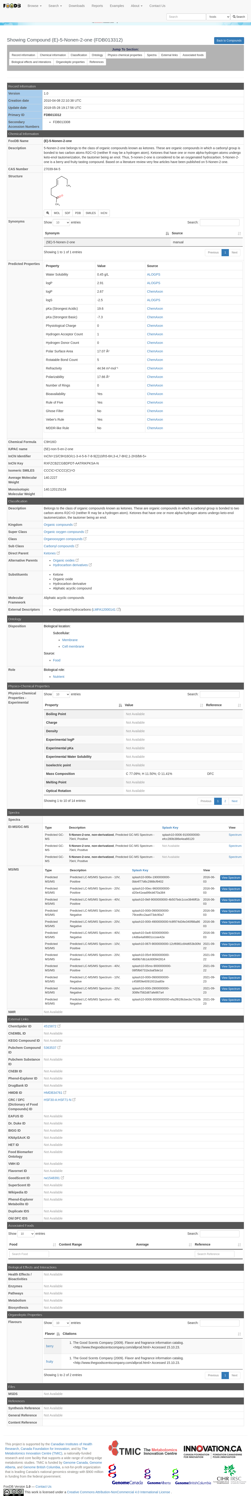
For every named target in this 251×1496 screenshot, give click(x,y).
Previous (213, 252)
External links (169, 55)
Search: (213, 222)
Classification (79, 55)
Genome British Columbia (41, 1467)
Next (234, 252)
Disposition (17, 626)
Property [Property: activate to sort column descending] (51, 705)
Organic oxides (66, 560)
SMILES (91, 213)
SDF (67, 213)
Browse (35, 6)
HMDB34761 (55, 1092)
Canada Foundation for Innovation (45, 1449)
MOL (57, 213)
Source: (49, 653)
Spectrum (235, 834)
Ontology (97, 55)
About (137, 6)
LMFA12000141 (106, 609)
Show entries (62, 222)
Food (56, 660)
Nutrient (58, 676)
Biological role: (54, 670)
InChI (104, 213)
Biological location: (57, 626)
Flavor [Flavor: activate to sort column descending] (50, 1333)
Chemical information (53, 55)
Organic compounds (60, 524)
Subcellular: (61, 633)
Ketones (52, 553)
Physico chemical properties (125, 55)
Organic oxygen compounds (66, 532)
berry (49, 1346)
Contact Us (157, 6)
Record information (23, 55)
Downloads (77, 6)
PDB (78, 213)
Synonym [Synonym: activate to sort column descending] (52, 233)
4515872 (52, 1026)
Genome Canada (75, 1462)
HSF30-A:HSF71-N (60, 1100)
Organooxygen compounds (65, 539)
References (97, 62)
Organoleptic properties (70, 62)
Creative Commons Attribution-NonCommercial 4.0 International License (119, 1492)
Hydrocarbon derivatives (72, 565)
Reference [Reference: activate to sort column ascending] (214, 705)
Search (55, 6)
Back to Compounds (229, 40)
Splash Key (170, 827)
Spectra (151, 55)
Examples (117, 6)
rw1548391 (54, 1178)
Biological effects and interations (31, 62)
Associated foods (193, 55)
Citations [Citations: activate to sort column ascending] (69, 1333)
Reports (97, 6)
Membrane (70, 640)
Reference (202, 1244)
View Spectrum (231, 877)
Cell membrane (73, 646)
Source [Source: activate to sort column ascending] (177, 233)
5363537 (52, 1048)
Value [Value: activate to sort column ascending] (129, 705)
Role (11, 670)
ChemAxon (155, 291)
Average (142, 1244)
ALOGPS (154, 274)
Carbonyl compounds (61, 546)
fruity (49, 1361)
